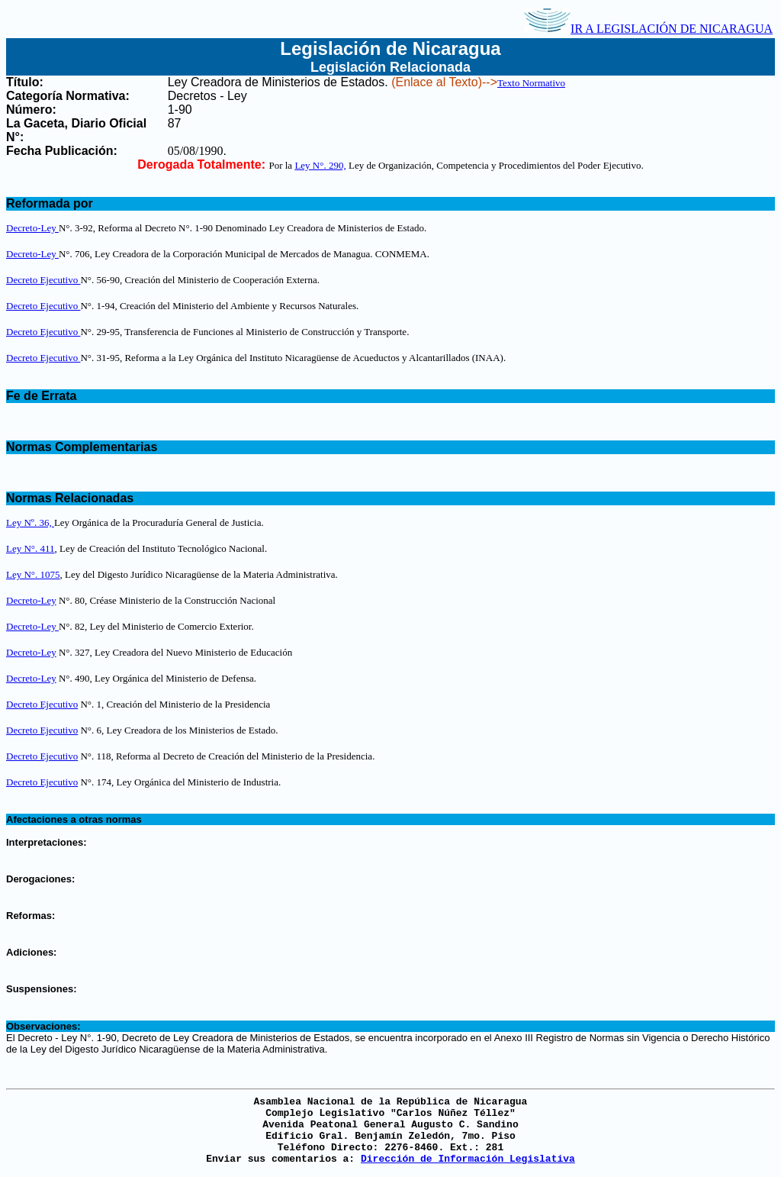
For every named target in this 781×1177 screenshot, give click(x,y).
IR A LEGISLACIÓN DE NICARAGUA (648, 28)
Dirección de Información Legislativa (468, 1159)
